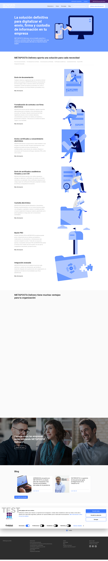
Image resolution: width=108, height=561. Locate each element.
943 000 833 (72, 515)
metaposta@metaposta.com (76, 518)
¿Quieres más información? (97, 6)
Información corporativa (76, 1)
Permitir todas (96, 543)
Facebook (70, 529)
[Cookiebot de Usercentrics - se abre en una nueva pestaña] (9, 558)
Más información (18, 92)
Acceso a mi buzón (80, 6)
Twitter (70, 532)
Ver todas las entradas (21, 498)
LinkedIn (70, 527)
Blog (70, 6)
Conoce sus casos (20, 448)
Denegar (96, 551)
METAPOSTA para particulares (99, 1)
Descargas (63, 6)
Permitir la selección (96, 547)
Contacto (86, 1)
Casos (57, 6)
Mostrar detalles (78, 558)
